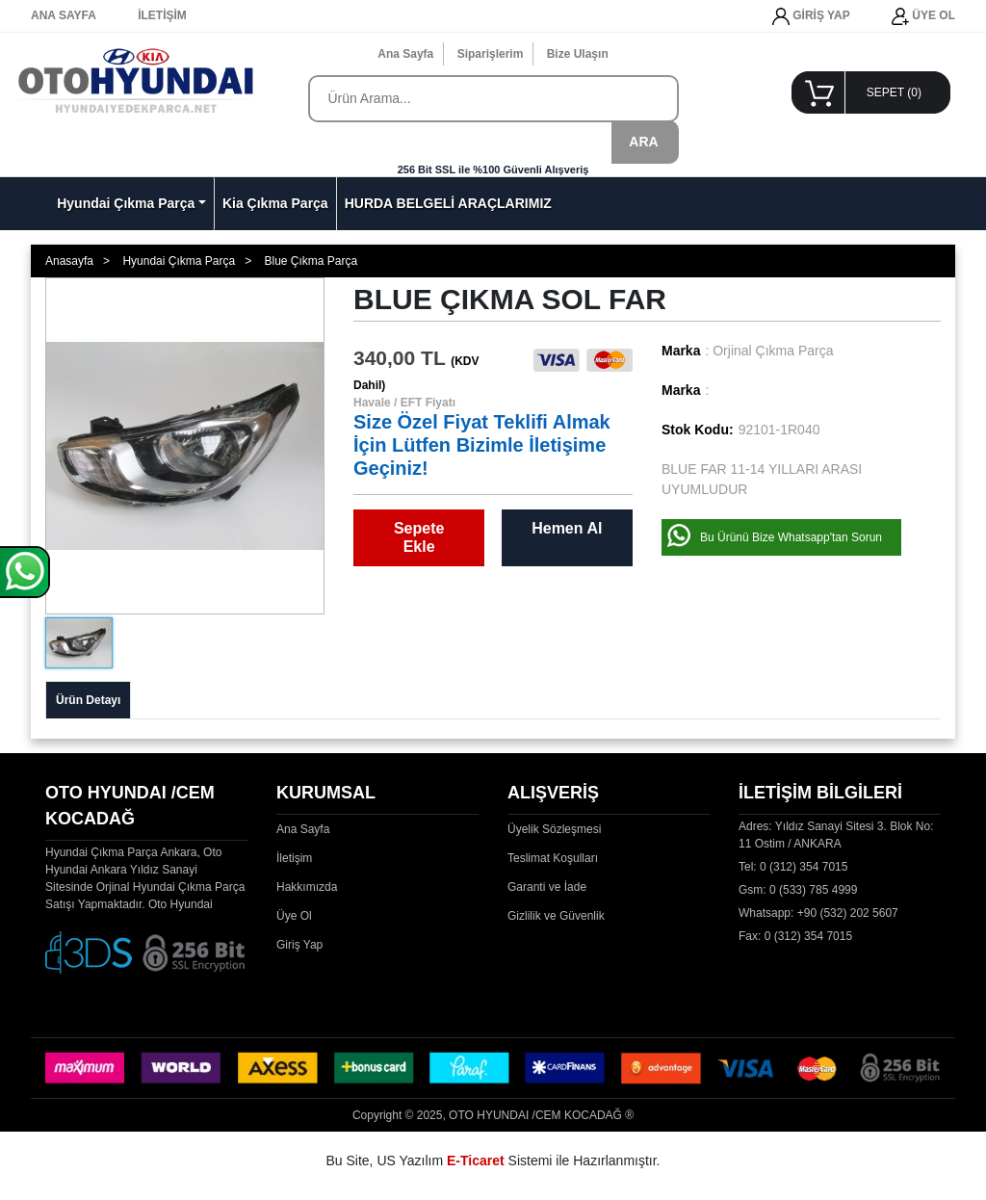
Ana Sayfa (405, 54)
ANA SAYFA (63, 15)
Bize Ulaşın (578, 54)
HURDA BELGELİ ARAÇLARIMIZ (448, 203)
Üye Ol (294, 916)
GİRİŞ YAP (811, 16)
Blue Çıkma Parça (310, 261)
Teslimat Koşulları (552, 858)
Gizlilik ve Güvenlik (556, 916)
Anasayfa (69, 261)
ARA (643, 141)
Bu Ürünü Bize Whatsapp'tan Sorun (791, 537)
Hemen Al (567, 528)
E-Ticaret (476, 1160)
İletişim (294, 858)
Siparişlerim (490, 54)
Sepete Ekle (419, 537)
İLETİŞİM (162, 15)
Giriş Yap (299, 945)
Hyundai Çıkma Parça (126, 203)
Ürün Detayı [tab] (88, 700)
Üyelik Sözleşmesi (554, 829)
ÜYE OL (923, 16)
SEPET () (894, 92)
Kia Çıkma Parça (275, 203)
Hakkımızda (306, 887)
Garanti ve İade (546, 887)
